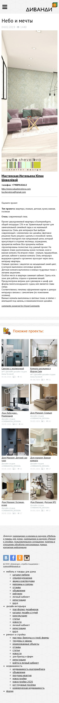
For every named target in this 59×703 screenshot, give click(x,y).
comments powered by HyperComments (21, 305)
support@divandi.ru (11, 566)
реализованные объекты (26, 643)
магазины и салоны (23, 584)
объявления (19, 590)
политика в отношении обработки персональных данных (29, 543)
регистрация (19, 599)
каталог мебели (21, 574)
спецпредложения (22, 577)
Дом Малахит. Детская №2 (43, 502)
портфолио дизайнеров (25, 609)
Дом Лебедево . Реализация (10, 414)
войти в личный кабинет (26, 662)
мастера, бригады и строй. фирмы (31, 637)
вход (15, 603)
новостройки (20, 678)
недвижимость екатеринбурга (29, 669)
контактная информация (14, 547)
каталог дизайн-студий (25, 612)
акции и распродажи (24, 581)
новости (17, 621)
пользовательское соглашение (29, 541)
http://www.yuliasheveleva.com (16, 188)
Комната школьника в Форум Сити (40, 370)
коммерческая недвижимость (29, 687)
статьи (16, 618)
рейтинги (17, 593)
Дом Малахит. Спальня (41, 412)
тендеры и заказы (22, 640)
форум (9, 691)
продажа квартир (22, 675)
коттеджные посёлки (24, 684)
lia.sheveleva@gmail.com (14, 192)
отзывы (17, 587)
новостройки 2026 (23, 681)
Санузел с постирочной (13, 368)
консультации (20, 615)
